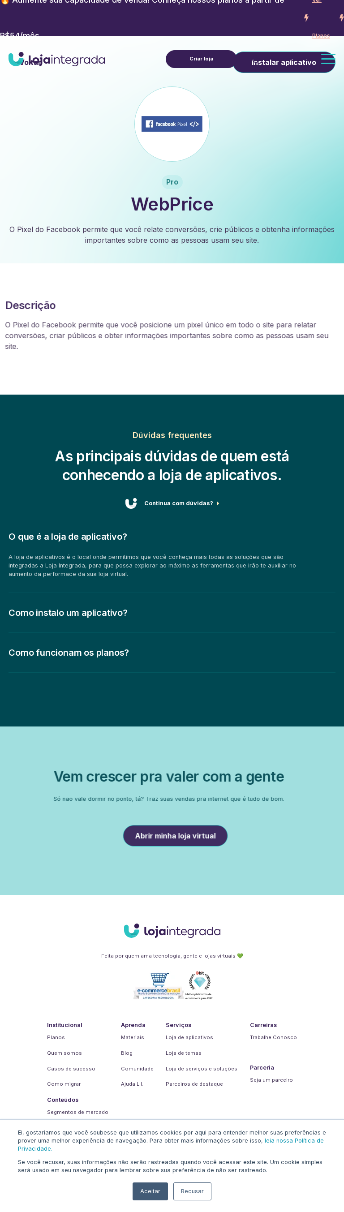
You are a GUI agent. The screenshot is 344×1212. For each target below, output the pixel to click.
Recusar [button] (192, 1191)
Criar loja (201, 58)
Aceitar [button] (150, 1191)
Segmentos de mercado (77, 1112)
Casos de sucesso (71, 1069)
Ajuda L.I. (132, 1084)
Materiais (132, 1037)
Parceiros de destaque (194, 1084)
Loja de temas (184, 1053)
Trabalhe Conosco (273, 1037)
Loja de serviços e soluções (201, 1069)
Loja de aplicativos (189, 1037)
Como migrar (64, 1084)
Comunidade (137, 1069)
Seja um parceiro (271, 1080)
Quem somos (64, 1053)
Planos (56, 1037)
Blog (127, 1053)
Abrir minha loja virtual (197, 835)
